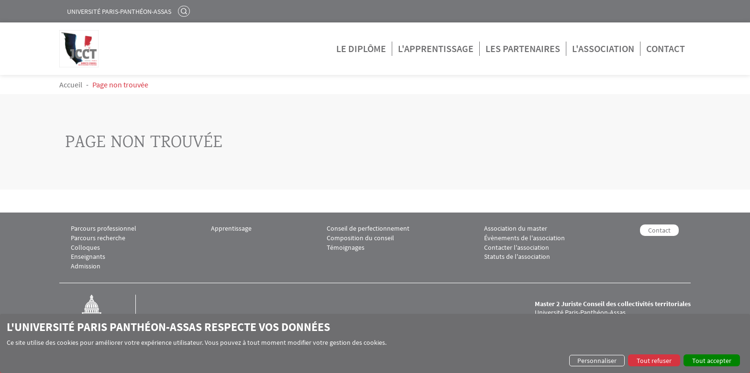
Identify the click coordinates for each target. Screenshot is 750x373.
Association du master (515, 228)
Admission (85, 266)
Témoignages (345, 248)
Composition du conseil (360, 238)
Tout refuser (654, 360)
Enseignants (88, 257)
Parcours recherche (98, 238)
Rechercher (185, 11)
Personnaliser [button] (597, 360)
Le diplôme (361, 48)
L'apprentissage (436, 48)
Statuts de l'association (517, 257)
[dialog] (375, 343)
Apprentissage (231, 228)
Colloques (85, 248)
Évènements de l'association (524, 238)
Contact (665, 48)
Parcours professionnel (103, 228)
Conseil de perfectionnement (368, 228)
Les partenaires (522, 48)
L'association (603, 48)
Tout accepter (711, 360)
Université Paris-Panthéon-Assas (119, 11)
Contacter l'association (516, 248)
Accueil (70, 84)
